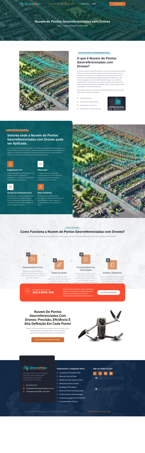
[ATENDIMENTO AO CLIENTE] (27, 291)
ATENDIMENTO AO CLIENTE (41, 290)
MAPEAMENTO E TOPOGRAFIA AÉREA (63, 4)
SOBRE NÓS (85, 4)
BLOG (94, 4)
